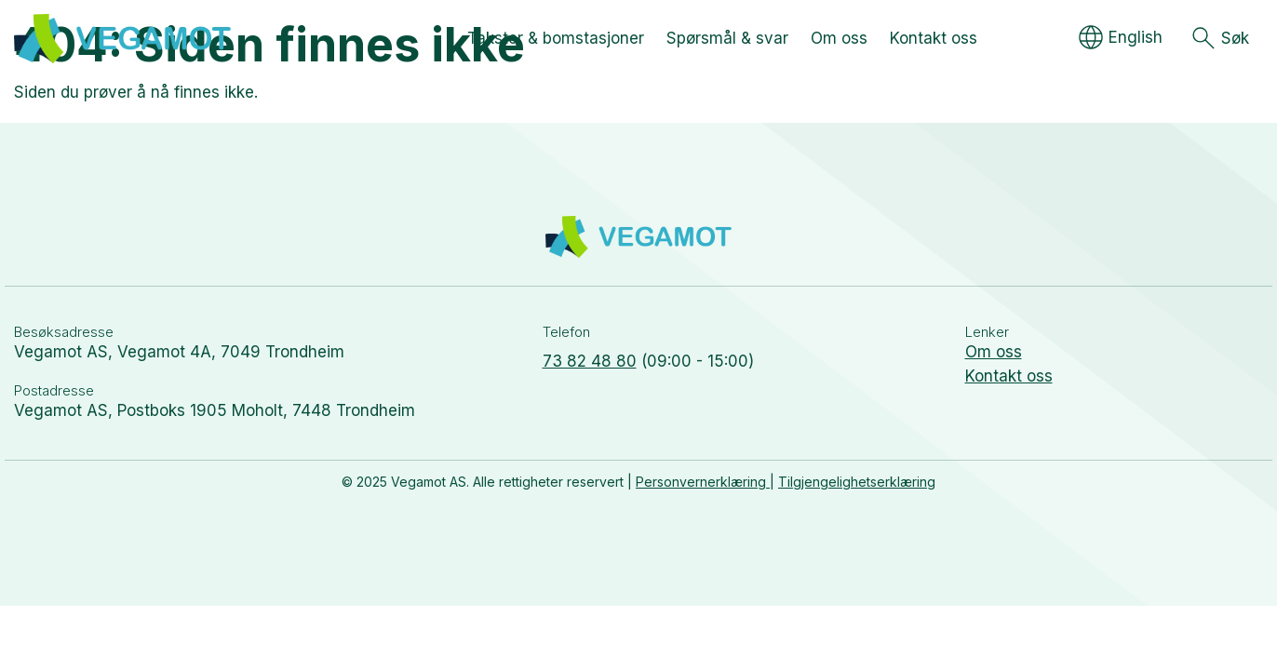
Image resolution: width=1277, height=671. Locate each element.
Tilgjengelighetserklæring (856, 482)
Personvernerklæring (703, 482)
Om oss (993, 351)
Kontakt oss (1009, 376)
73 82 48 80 (590, 361)
